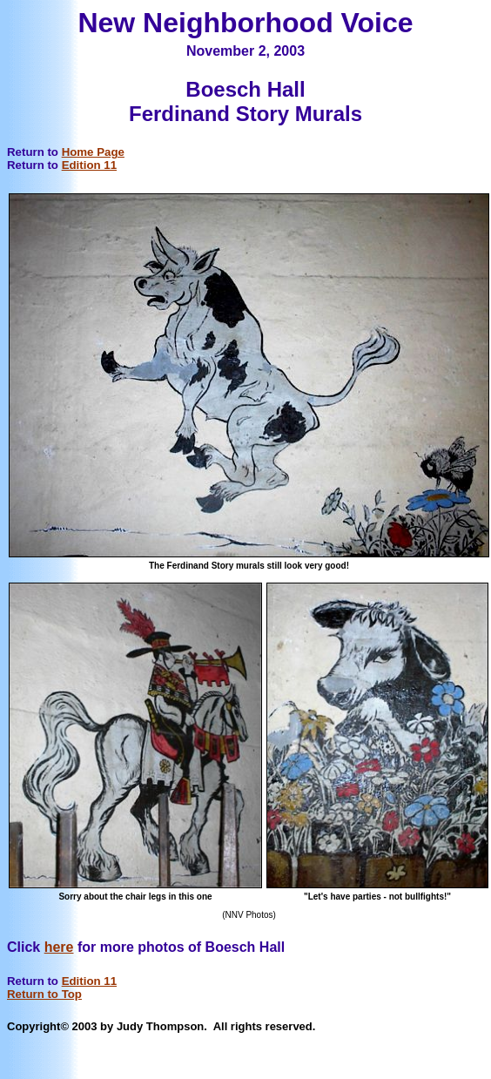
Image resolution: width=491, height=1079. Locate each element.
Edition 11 (89, 165)
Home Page (93, 151)
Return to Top (44, 994)
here (59, 947)
